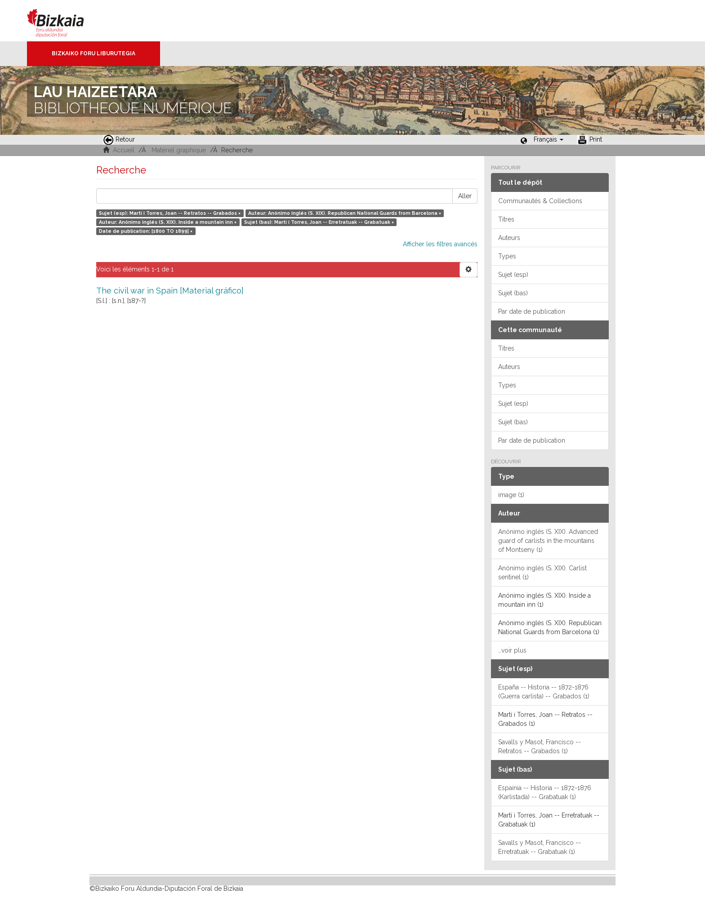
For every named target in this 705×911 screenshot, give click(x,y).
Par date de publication (531, 311)
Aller (465, 196)
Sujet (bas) (513, 293)
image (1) (511, 494)
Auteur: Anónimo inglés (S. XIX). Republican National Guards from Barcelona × (344, 213)
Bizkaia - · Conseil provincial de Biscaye (65, 20)
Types (507, 256)
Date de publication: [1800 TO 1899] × (145, 231)
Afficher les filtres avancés (440, 244)
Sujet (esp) (513, 274)
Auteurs (509, 237)
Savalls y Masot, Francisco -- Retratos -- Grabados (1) (539, 746)
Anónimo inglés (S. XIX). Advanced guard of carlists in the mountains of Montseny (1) (548, 540)
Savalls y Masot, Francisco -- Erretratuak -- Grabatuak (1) (539, 847)
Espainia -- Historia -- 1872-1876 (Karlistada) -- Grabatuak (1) (544, 792)
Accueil (123, 150)
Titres (506, 219)
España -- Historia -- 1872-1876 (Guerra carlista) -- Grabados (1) (543, 692)
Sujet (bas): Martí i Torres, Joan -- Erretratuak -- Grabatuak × (319, 222)
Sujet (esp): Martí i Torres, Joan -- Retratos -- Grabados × (170, 213)
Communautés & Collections (540, 200)
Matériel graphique (179, 150)
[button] (548, 139)
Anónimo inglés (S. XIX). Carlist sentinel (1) (542, 572)
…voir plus (512, 650)
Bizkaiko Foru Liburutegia (93, 53)
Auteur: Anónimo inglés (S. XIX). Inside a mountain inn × (167, 222)
